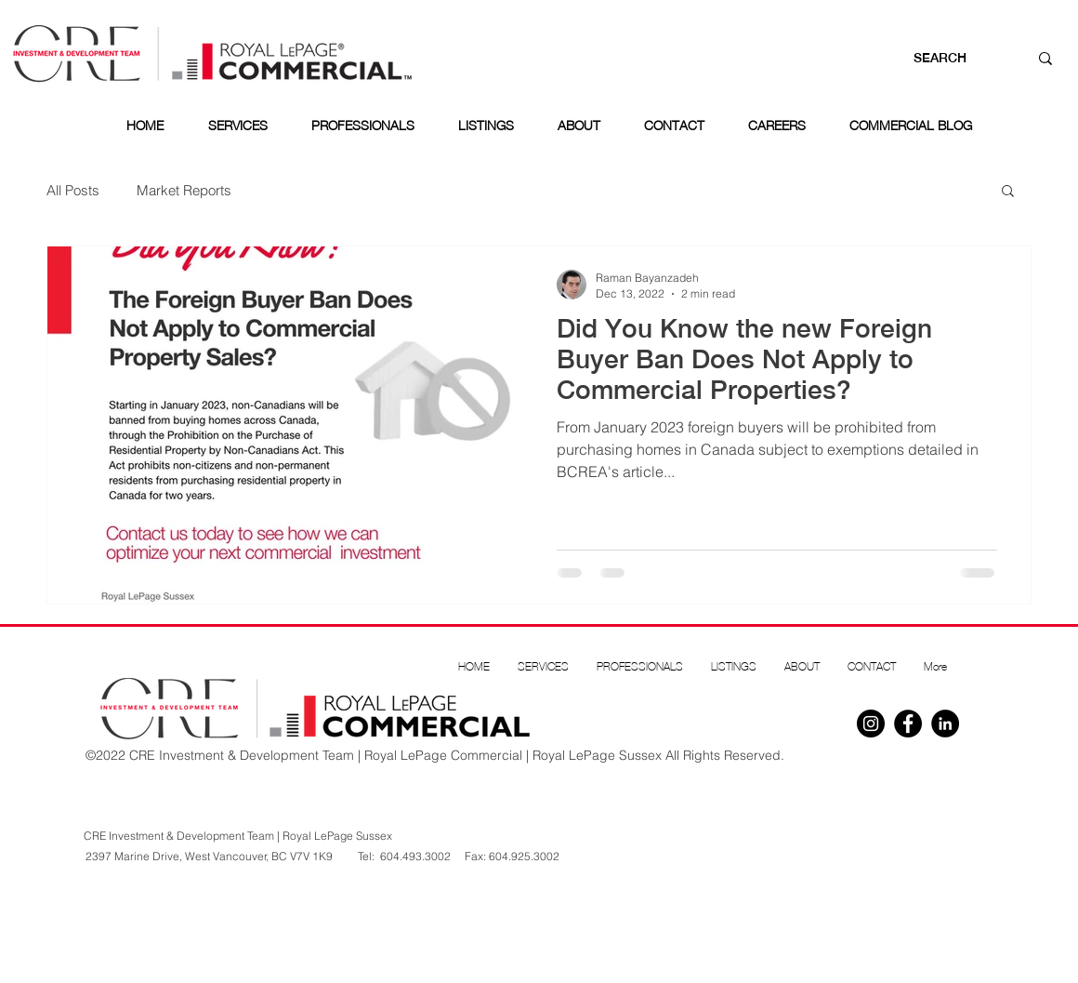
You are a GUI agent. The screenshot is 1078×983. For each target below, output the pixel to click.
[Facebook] (908, 723)
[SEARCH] (953, 58)
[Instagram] (871, 723)
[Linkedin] (945, 723)
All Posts (72, 190)
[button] (1008, 192)
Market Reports (184, 190)
